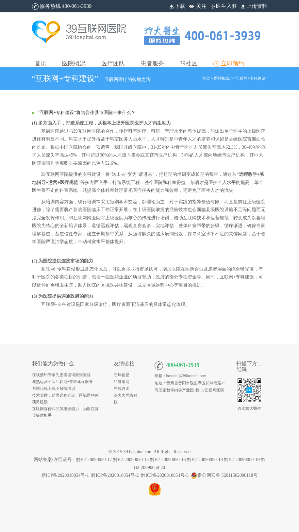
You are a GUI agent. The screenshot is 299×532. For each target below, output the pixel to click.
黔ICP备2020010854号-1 (65, 475)
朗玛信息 (121, 375)
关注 (201, 6)
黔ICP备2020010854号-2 (115, 475)
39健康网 (121, 381)
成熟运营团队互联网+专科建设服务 (62, 381)
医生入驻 (223, 6)
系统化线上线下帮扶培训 (53, 388)
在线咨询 (121, 388)
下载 (176, 6)
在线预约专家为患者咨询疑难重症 (61, 375)
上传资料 (253, 6)
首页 (206, 78)
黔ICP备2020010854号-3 (164, 475)
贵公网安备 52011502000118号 (224, 475)
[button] (74, 58)
